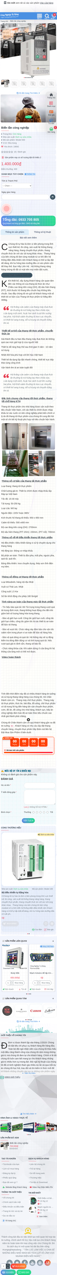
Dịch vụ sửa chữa (23, 137)
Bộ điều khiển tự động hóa (15, 892)
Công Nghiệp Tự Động (38, 966)
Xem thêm (43, 1216)
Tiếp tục (27, 821)
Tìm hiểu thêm (28, 1114)
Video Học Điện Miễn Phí (42, 1187)
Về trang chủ (10, 1221)
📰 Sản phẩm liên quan (14, 941)
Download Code (8, 968)
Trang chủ (4, 21)
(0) (15, 152)
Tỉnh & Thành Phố (9, 181)
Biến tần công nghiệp (19, 1143)
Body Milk (15, 973)
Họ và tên (5, 785)
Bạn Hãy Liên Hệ (21, 266)
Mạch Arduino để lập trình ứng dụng (42, 973)
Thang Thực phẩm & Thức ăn (17, 275)
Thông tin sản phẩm (14, 232)
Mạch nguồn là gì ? (46, 1207)
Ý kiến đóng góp (8, 792)
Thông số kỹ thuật (42, 232)
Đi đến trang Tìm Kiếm (28, 93)
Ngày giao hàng (8, 192)
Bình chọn (5, 812)
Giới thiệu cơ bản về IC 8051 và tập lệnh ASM (46, 1198)
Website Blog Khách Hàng (16, 1187)
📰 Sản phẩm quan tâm (14, 998)
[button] (24, 77)
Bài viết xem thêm (28, 237)
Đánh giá (22, 152)
